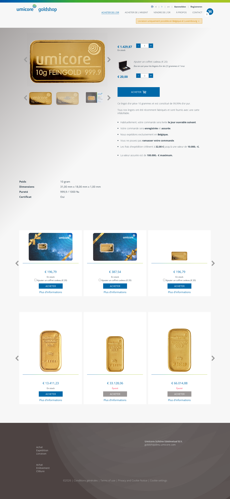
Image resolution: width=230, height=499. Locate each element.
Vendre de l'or (162, 12)
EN (168, 6)
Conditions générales (86, 480)
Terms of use (107, 480)
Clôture (40, 471)
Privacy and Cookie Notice (132, 480)
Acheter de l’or (110, 12)
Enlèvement (43, 468)
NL (156, 6)
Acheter (138, 92)
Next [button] (109, 59)
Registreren (196, 6)
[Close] (198, 21)
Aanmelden (180, 6)
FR (162, 6)
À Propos (181, 12)
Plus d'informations (50, 292)
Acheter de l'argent (136, 12)
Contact (197, 12)
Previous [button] (25, 59)
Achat (39, 447)
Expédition (42, 450)
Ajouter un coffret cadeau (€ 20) (50, 280)
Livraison (41, 453)
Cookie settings (158, 480)
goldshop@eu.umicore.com (160, 444)
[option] (67, 59)
